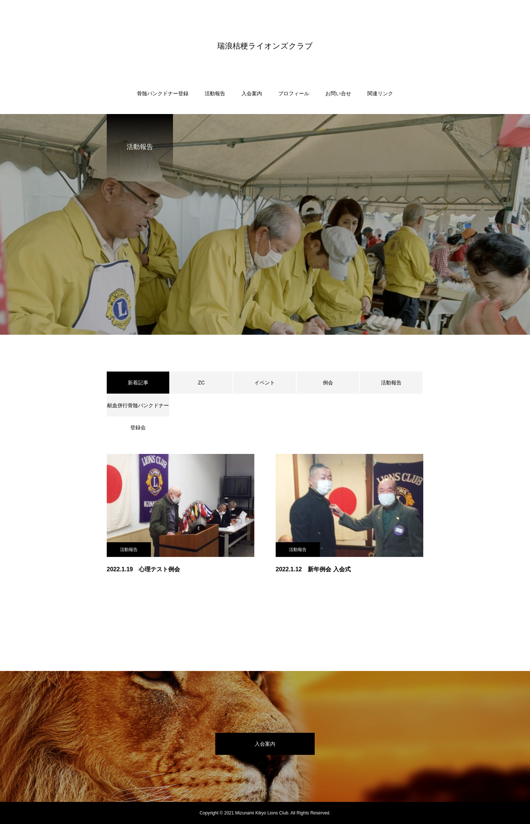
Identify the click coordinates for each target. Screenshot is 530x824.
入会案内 (251, 93)
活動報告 (215, 93)
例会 (328, 383)
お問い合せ (338, 93)
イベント (264, 383)
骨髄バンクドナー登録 (162, 93)
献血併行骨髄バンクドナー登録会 (138, 409)
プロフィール (293, 93)
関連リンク (380, 93)
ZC (201, 383)
